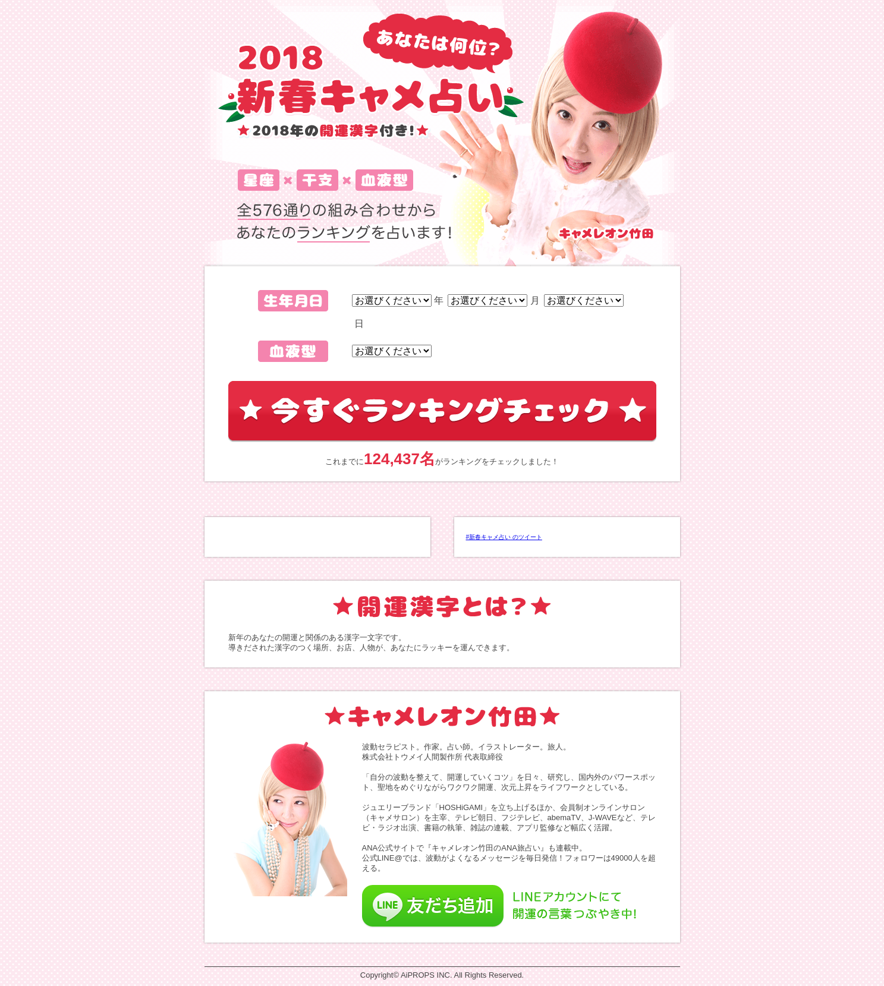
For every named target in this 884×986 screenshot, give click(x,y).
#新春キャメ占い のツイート (504, 537)
